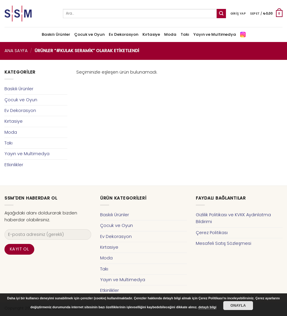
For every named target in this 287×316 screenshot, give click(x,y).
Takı (185, 34)
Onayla (238, 305)
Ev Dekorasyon (123, 34)
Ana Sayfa (16, 51)
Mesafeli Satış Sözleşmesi (223, 243)
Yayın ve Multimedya (214, 34)
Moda (170, 34)
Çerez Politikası (212, 233)
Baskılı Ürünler (56, 34)
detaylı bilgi (207, 307)
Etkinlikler (13, 165)
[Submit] (221, 13)
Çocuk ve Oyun (89, 34)
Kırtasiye (151, 34)
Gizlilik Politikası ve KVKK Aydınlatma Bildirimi (233, 218)
